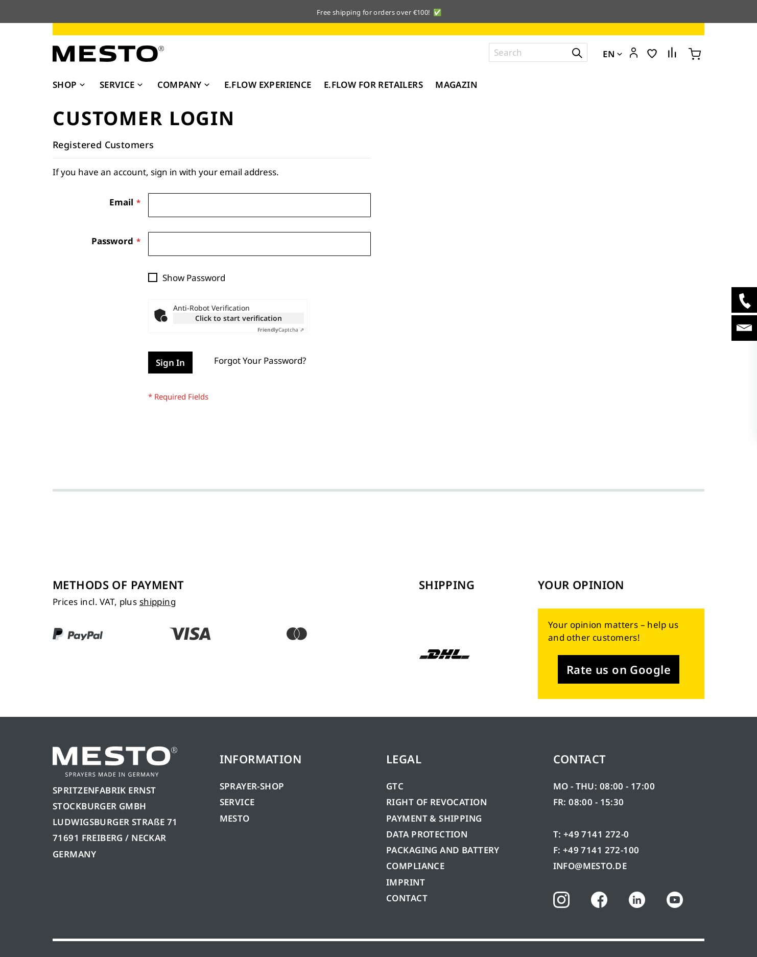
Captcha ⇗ (280, 329)
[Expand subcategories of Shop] (82, 85)
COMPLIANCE (415, 866)
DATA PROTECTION (426, 834)
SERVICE (237, 802)
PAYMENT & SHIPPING (434, 818)
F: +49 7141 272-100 (596, 850)
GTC (395, 786)
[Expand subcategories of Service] (140, 85)
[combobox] (538, 52)
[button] (633, 53)
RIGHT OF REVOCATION (436, 802)
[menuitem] (69, 85)
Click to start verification (238, 318)
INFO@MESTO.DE (590, 866)
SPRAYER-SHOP (252, 786)
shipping (157, 602)
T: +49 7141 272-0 (591, 834)
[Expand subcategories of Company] (207, 85)
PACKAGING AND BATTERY (444, 850)
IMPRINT (405, 882)
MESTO (235, 818)
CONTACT (407, 898)
